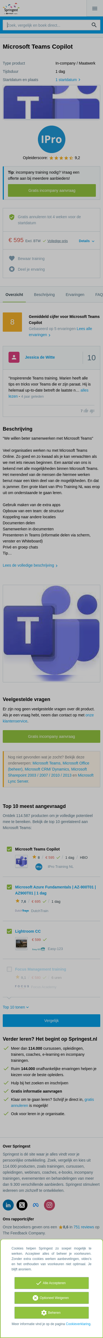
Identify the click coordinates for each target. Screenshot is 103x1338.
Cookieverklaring (78, 1324)
